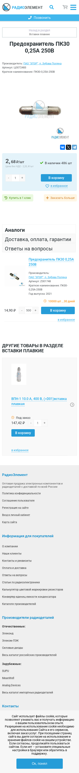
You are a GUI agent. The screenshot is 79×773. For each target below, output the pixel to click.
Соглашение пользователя (18, 500)
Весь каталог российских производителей (29, 654)
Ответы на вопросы (14, 575)
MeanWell (8, 678)
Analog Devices (11, 685)
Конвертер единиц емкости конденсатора (29, 596)
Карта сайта (9, 522)
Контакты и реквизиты (17, 560)
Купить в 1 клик (20, 198)
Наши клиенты (11, 553)
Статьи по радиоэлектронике (21, 582)
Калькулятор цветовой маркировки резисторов (32, 589)
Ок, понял (39, 763)
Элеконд (7, 633)
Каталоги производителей (19, 603)
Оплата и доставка (14, 567)
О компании (10, 546)
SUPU (5, 670)
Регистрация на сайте (15, 507)
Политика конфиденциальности (21, 493)
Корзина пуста (65, 7)
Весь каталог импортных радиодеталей (27, 692)
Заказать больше (62, 198)
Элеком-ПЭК (10, 640)
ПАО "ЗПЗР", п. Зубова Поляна (42, 63)
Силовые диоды (12, 647)
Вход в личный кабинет (16, 514)
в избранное (59, 185)
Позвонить (39, 18)
